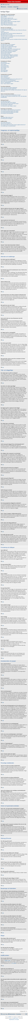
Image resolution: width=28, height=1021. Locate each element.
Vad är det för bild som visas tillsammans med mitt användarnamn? (13, 35)
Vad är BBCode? (4, 62)
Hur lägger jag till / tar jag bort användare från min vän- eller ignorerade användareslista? (14, 97)
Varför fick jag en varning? (5, 53)
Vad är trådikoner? (4, 71)
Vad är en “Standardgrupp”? (6, 82)
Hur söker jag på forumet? (5, 101)
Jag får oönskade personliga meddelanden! (9, 88)
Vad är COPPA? (4, 16)
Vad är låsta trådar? (4, 70)
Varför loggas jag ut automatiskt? (7, 23)
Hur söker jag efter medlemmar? (7, 104)
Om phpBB (14, 963)
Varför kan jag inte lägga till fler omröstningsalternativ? (10, 49)
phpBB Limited (7, 960)
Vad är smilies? (3, 64)
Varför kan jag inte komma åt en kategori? (8, 51)
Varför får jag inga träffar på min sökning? (8, 102)
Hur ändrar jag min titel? (5, 38)
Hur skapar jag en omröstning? (6, 47)
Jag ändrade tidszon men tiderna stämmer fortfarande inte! (11, 33)
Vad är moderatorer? (4, 76)
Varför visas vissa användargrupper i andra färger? (10, 81)
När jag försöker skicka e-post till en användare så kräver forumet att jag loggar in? (14, 40)
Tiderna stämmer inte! (5, 32)
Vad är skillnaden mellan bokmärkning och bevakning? (11, 109)
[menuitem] (5, 4)
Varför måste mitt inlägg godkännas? (7, 57)
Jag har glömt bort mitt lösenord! (7, 22)
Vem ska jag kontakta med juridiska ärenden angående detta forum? (13, 124)
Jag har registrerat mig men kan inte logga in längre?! (10, 21)
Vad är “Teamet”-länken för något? (7, 83)
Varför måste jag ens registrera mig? (7, 15)
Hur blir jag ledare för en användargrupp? (8, 80)
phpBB (9, 1016)
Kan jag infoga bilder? (5, 65)
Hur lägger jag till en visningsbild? (7, 37)
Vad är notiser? (3, 69)
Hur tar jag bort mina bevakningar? (7, 113)
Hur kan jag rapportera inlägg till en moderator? (9, 54)
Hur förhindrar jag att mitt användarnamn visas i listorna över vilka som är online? (13, 31)
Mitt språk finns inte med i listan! (6, 34)
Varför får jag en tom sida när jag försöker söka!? (10, 103)
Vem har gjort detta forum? (5, 122)
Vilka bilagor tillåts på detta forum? (7, 117)
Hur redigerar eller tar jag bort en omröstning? (9, 50)
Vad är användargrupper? (5, 77)
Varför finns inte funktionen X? (6, 123)
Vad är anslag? (3, 68)
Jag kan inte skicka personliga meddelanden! (9, 87)
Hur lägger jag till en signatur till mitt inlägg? (9, 46)
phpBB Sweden (15, 1018)
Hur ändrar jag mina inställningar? (7, 28)
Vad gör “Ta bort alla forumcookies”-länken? (9, 24)
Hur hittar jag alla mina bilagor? (6, 118)
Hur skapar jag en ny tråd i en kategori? (8, 44)
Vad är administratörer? (5, 75)
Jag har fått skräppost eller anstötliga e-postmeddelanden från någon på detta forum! (14, 90)
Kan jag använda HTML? (5, 63)
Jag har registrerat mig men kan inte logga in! (9, 19)
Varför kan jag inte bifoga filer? (6, 52)
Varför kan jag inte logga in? (6, 20)
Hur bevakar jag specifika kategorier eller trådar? (9, 111)
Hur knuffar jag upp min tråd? (6, 58)
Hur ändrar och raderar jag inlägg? (7, 45)
